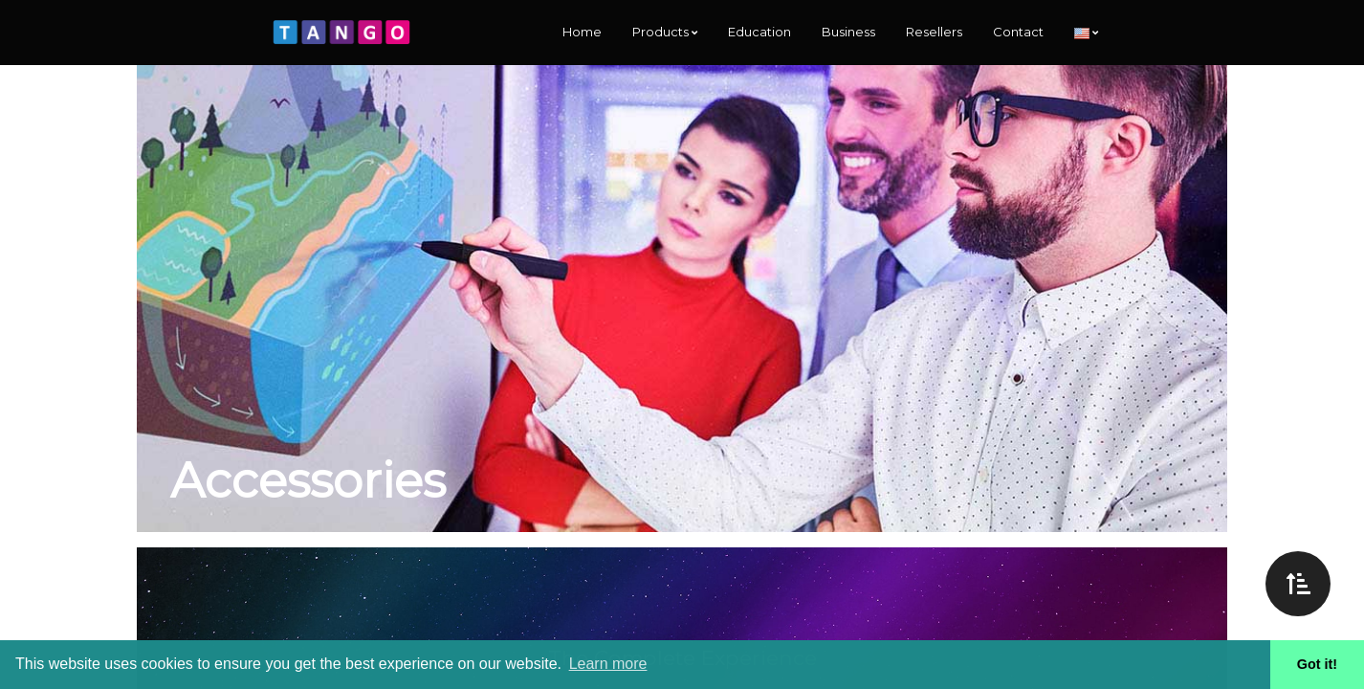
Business (848, 31)
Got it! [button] (1317, 664)
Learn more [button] (608, 664)
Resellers (934, 31)
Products (664, 31)
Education (759, 31)
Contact (1018, 31)
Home (582, 31)
